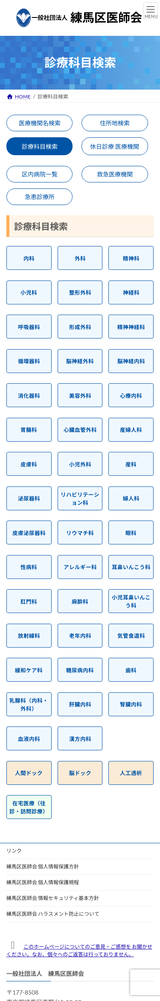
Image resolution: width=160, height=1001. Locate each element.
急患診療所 (40, 196)
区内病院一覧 (40, 174)
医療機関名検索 (40, 123)
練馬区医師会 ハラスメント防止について (52, 914)
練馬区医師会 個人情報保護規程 (42, 882)
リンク (14, 851)
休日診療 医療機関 (114, 146)
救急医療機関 (115, 174)
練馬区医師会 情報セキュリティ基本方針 (52, 898)
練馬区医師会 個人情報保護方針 (42, 866)
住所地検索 (115, 123)
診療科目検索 (40, 146)
